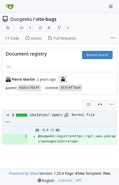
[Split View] (100, 104)
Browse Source (97, 55)
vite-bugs (46, 19)
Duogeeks (21, 19)
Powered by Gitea (23, 173)
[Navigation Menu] (111, 6)
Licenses (65, 180)
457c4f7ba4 (71, 88)
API (78, 180)
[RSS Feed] (8, 28)
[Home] (10, 6)
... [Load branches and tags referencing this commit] (8, 66)
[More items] (113, 38)
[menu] (111, 104)
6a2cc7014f (29, 88)
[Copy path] (66, 115)
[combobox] (88, 104)
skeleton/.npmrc (46, 115)
